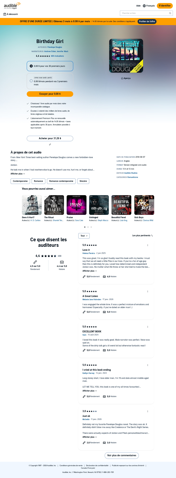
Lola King (123, 220)
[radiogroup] (50, 75)
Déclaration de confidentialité (97, 466)
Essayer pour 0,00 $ (50, 94)
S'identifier (165, 5)
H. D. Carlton (35, 220)
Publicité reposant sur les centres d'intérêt (128, 466)
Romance (38, 181)
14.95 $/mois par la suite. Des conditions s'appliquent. (77, 21)
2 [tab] (88, 227)
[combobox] (146, 13)
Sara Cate (79, 220)
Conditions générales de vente (71, 466)
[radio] (50, 66)
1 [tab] (85, 227)
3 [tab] (91, 227)
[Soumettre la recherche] (170, 13)
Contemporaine (20, 181)
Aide (138, 5)
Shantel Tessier (59, 220)
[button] (50, 144)
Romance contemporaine (61, 181)
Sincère (83, 181)
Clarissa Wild (148, 220)
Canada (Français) (88, 468)
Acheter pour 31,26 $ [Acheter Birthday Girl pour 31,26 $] (50, 138)
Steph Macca (103, 220)
